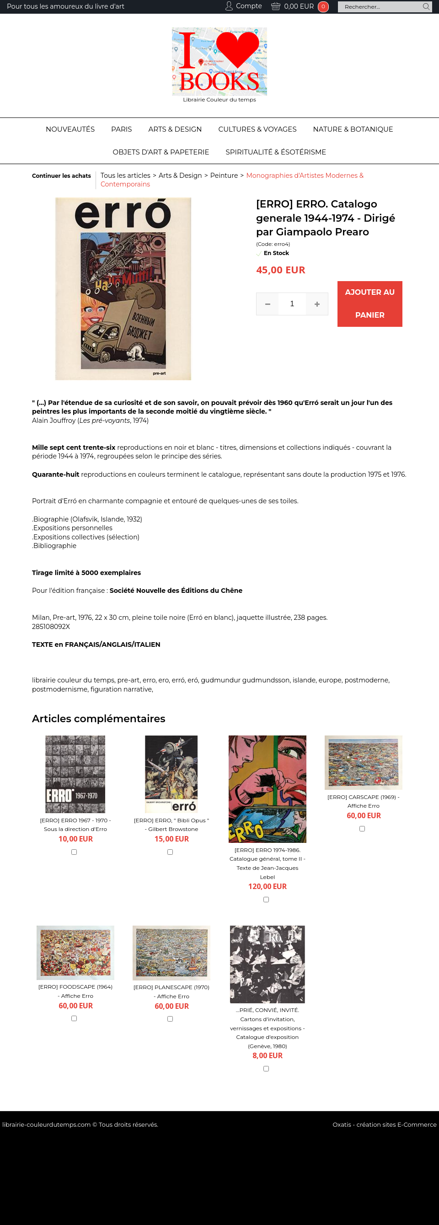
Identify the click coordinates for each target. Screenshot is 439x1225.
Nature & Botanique (353, 129)
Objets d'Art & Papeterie (161, 152)
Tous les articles (125, 175)
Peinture (224, 175)
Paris (121, 129)
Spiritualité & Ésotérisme (276, 152)
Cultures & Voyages (258, 129)
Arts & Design (175, 129)
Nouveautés (70, 129)
